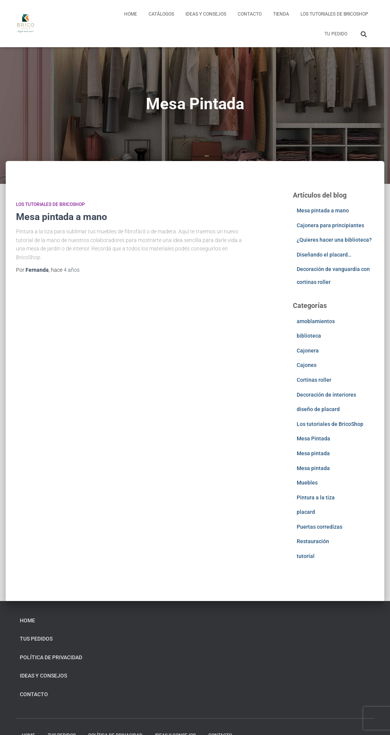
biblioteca (309, 336)
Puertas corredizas (319, 527)
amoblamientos (316, 321)
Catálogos (161, 14)
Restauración (313, 541)
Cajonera (308, 351)
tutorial (306, 556)
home (130, 14)
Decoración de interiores (326, 395)
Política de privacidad (51, 657)
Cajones (306, 365)
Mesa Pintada (313, 438)
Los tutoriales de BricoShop (334, 14)
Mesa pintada (313, 453)
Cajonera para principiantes (330, 225)
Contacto (250, 14)
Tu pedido (335, 34)
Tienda (281, 14)
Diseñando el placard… (324, 255)
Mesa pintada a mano (61, 216)
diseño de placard (318, 409)
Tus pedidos (36, 639)
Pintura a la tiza (316, 497)
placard (306, 512)
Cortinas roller (314, 380)
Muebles (307, 483)
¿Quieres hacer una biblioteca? (334, 240)
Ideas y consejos (205, 14)
